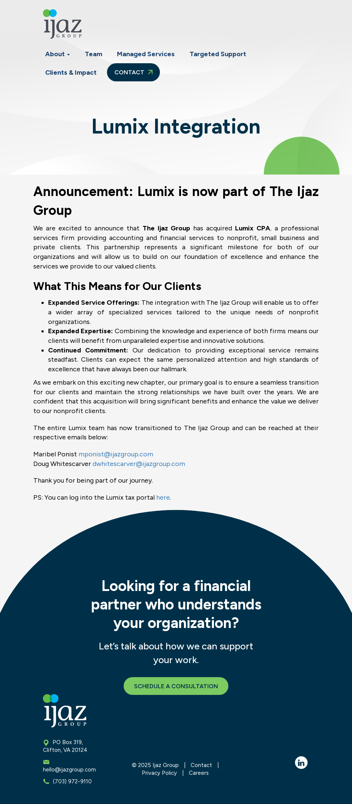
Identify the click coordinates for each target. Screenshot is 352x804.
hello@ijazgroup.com (69, 769)
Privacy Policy (159, 773)
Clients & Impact (71, 72)
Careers (199, 773)
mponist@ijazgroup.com (115, 454)
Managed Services (146, 54)
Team (93, 54)
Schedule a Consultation (176, 686)
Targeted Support (218, 54)
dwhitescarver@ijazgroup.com (139, 464)
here (163, 497)
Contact (133, 72)
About (57, 54)
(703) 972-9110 (72, 781)
